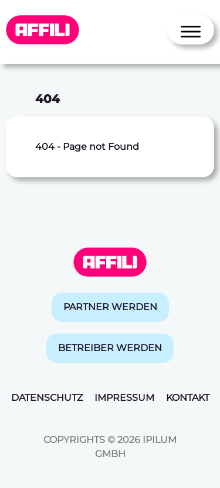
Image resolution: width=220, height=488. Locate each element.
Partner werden (110, 306)
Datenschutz (47, 397)
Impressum (124, 397)
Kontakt (187, 397)
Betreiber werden (110, 347)
